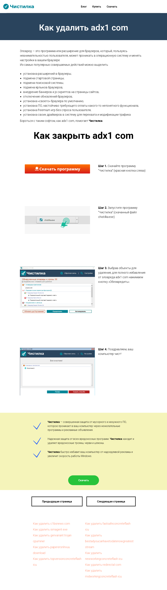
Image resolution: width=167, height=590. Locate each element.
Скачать (112, 6)
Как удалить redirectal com (103, 564)
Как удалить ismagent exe (50, 529)
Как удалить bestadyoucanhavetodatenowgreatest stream (109, 541)
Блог (84, 6)
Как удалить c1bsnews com (51, 523)
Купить (96, 6)
